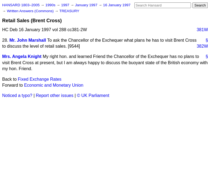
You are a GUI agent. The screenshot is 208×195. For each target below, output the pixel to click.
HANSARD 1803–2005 (21, 5)
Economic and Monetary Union (53, 85)
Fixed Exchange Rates (39, 79)
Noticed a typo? (17, 95)
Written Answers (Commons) (31, 11)
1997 (65, 5)
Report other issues (54, 95)
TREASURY (69, 11)
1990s (50, 5)
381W (202, 29)
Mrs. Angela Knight (21, 56)
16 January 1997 (117, 5)
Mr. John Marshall (27, 40)
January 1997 (86, 5)
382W (202, 46)
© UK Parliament (93, 95)
